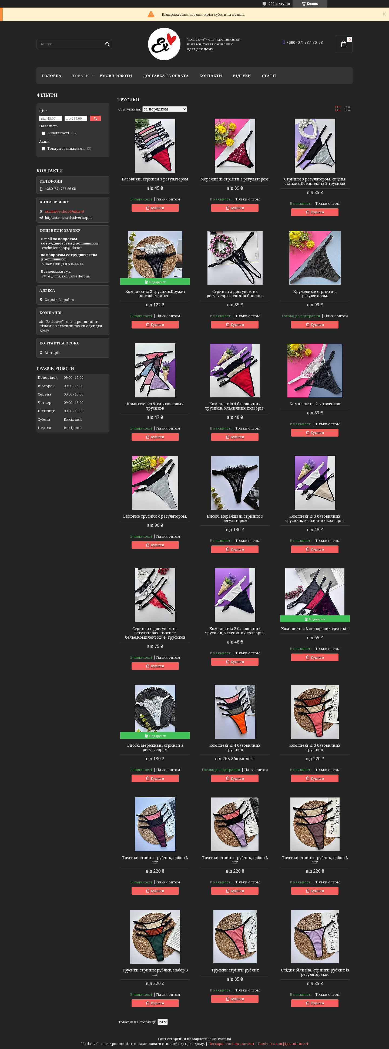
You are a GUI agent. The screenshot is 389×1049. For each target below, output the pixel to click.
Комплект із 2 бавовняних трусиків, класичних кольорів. (234, 630)
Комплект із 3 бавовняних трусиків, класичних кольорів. (314, 518)
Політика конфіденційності (283, 1043)
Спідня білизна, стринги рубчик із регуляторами (315, 972)
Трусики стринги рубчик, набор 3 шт (155, 860)
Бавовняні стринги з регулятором (155, 179)
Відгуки (242, 75)
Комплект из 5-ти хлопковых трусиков (155, 406)
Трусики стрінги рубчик (235, 970)
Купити (157, 207)
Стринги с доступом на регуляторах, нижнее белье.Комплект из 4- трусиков (155, 632)
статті (269, 75)
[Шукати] (107, 44)
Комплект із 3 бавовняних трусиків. (314, 747)
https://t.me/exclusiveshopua (68, 217)
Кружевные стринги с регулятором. (314, 293)
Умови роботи (116, 75)
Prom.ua (224, 1039)
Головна (51, 75)
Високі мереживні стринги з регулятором (235, 518)
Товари (80, 75)
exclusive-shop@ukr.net (64, 211)
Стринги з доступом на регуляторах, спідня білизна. (235, 293)
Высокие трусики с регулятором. (155, 516)
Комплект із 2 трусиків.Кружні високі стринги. (155, 293)
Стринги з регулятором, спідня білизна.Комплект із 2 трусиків (315, 181)
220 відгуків (279, 3)
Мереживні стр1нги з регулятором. (234, 179)
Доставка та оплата (166, 75)
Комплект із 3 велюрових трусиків (314, 628)
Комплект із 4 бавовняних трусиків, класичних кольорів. (234, 406)
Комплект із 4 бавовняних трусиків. (234, 747)
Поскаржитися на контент (231, 1043)
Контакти (210, 75)
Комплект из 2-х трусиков (315, 404)
